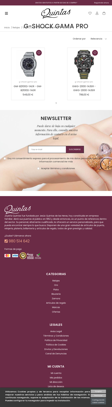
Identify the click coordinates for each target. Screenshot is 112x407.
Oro (56, 285)
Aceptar (98, 391)
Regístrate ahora (101, 3)
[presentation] (56, 179)
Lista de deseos (56, 386)
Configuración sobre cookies (98, 401)
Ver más (68, 161)
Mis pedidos (56, 377)
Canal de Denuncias (56, 353)
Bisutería (56, 293)
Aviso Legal (56, 331)
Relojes (56, 280)
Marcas (56, 307)
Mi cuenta (56, 373)
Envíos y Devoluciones (56, 349)
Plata (56, 289)
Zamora (56, 298)
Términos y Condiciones (56, 335)
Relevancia (96, 38)
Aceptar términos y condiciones (58, 168)
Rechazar (98, 395)
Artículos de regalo (56, 302)
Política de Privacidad (56, 340)
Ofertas (56, 311)
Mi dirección (56, 382)
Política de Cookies (56, 344)
